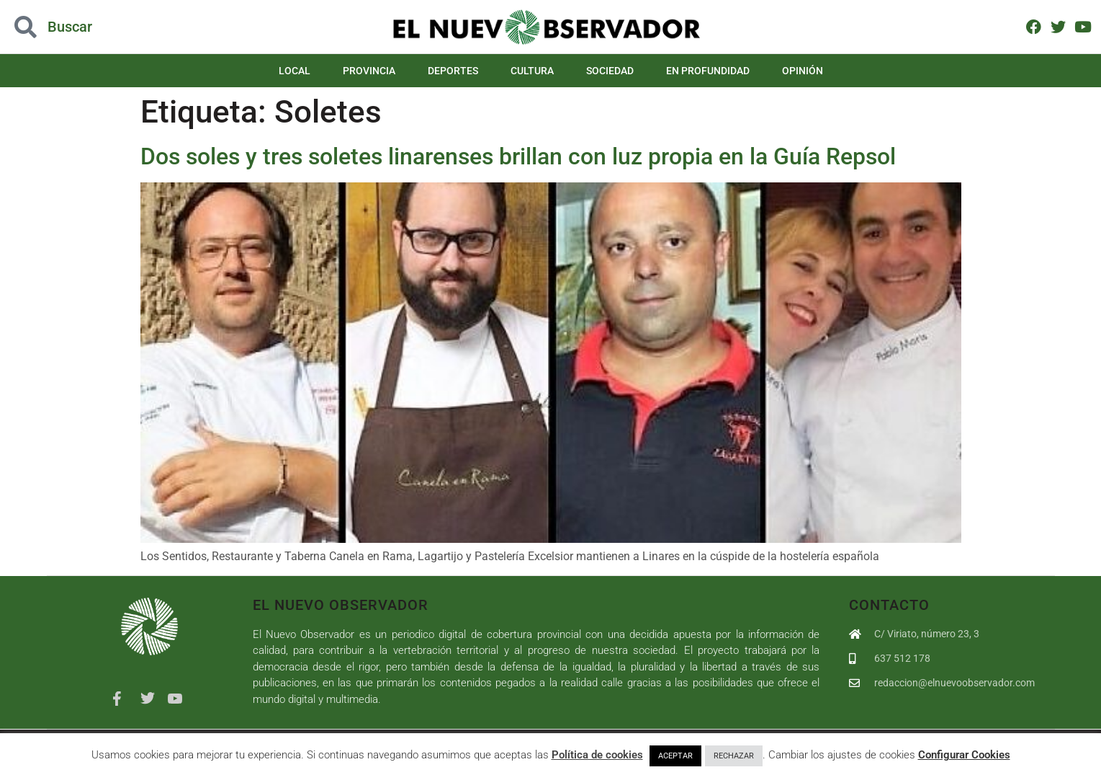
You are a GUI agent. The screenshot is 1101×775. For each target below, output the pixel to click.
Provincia (369, 70)
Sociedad (610, 70)
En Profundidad (708, 70)
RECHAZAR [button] (734, 756)
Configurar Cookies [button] (964, 754)
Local (294, 70)
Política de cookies (597, 754)
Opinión (802, 70)
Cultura (532, 70)
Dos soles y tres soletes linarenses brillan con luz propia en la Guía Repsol (518, 156)
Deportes (453, 70)
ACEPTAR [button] (675, 756)
